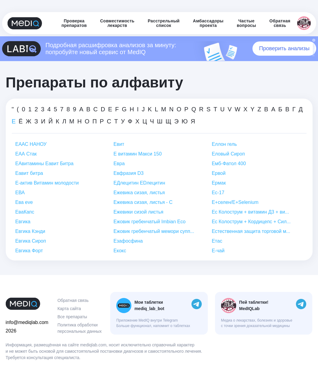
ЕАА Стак (26, 153)
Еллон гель (224, 144)
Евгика (23, 221)
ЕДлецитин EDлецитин (139, 182)
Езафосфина (128, 241)
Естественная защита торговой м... (251, 231)
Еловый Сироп (228, 153)
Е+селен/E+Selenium (235, 202)
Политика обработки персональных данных (79, 328)
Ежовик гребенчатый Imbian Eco (149, 221)
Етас (217, 241)
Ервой (219, 173)
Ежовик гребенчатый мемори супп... (154, 231)
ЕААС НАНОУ (31, 144)
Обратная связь (72, 300)
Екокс (120, 250)
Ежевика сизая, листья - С (143, 202)
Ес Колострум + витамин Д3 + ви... (250, 211)
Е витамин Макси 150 (138, 153)
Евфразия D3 (129, 173)
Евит (119, 144)
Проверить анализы (284, 48)
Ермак (219, 182)
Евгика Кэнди (30, 231)
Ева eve (24, 202)
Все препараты (72, 316)
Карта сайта (69, 308)
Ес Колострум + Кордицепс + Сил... (251, 221)
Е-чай (218, 250)
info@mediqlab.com (27, 322)
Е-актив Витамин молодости (47, 182)
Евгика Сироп (30, 241)
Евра (119, 163)
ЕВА (20, 192)
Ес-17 (218, 192)
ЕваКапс (24, 211)
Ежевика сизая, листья (139, 192)
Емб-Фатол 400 (229, 163)
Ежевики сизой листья (138, 211)
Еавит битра (29, 173)
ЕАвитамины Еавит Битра (44, 163)
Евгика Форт (29, 250)
